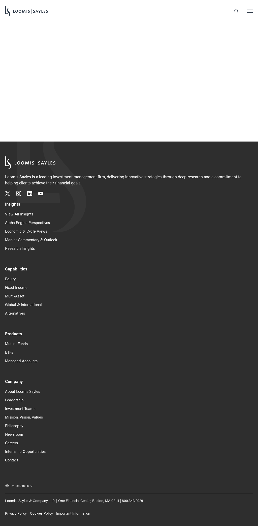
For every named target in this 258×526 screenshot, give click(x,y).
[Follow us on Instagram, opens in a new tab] (18, 194)
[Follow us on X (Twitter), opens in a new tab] (7, 194)
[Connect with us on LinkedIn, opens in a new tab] (29, 194)
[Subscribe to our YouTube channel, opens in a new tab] (40, 194)
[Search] (236, 11)
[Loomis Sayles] (26, 11)
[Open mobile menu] (250, 11)
